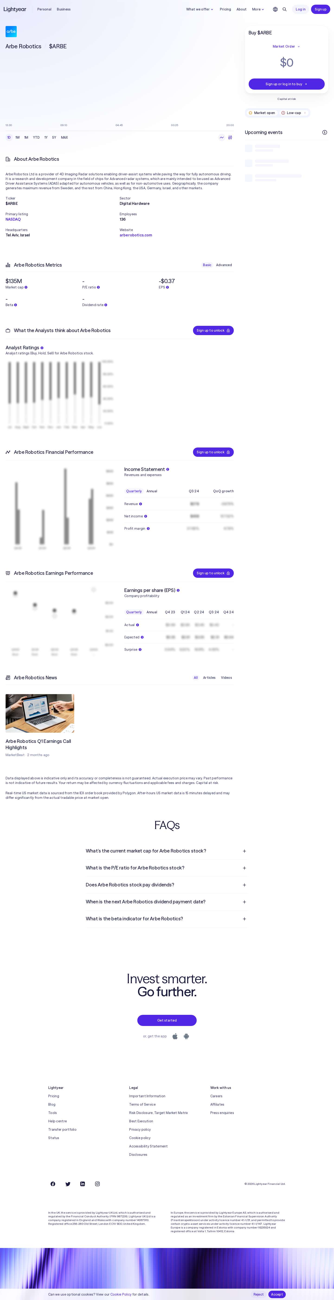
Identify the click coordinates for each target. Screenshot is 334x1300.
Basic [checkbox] (207, 265)
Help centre (57, 1121)
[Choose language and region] (275, 9)
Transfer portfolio (62, 1129)
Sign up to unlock (213, 330)
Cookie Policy (121, 1294)
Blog (51, 1104)
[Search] (284, 9)
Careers (216, 1096)
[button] (63, 198)
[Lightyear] (15, 9)
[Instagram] (97, 1184)
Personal (44, 9)
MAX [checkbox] (64, 137)
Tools (52, 1113)
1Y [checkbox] (46, 137)
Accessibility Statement (148, 1146)
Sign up (321, 9)
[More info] (324, 132)
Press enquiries (222, 1113)
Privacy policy (140, 1129)
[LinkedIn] (82, 1184)
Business (64, 9)
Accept (277, 1294)
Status (53, 1138)
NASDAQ (13, 219)
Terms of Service (142, 1104)
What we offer (200, 9)
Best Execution (141, 1121)
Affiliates (217, 1104)
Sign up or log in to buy (287, 84)
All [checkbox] (196, 678)
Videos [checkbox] (226, 678)
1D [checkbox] (9, 137)
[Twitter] (67, 1184)
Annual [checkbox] (152, 491)
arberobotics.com (136, 235)
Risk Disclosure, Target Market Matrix (158, 1113)
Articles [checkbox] (209, 678)
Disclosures (138, 1155)
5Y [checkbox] (54, 137)
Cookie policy (140, 1138)
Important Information (147, 1096)
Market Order (287, 46)
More (258, 9)
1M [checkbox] (26, 137)
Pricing (225, 9)
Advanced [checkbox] (224, 265)
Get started (167, 1020)
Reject (259, 1294)
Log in (300, 9)
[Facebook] (53, 1184)
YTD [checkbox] (36, 137)
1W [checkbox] (18, 137)
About (242, 9)
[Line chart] (221, 137)
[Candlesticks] (230, 137)
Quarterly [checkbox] (134, 491)
